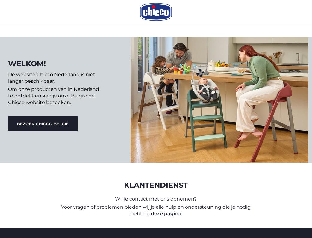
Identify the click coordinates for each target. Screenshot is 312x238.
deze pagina (166, 213)
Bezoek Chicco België (43, 123)
